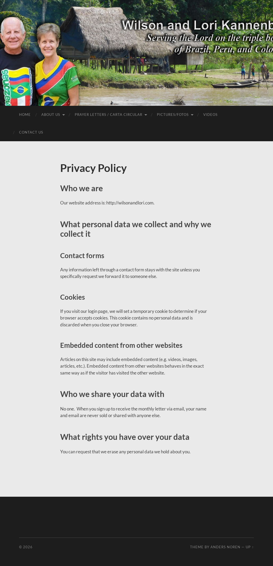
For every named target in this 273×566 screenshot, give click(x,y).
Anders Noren (225, 547)
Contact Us (31, 132)
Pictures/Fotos (173, 114)
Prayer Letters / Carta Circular (108, 114)
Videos (210, 114)
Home (25, 114)
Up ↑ (250, 547)
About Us (50, 114)
